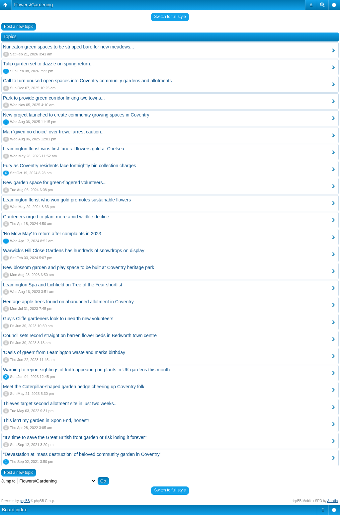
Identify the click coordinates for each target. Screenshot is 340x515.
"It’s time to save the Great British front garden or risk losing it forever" (74, 437)
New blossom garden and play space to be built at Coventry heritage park (78, 267)
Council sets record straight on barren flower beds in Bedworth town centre (80, 335)
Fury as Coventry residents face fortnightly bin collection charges (69, 165)
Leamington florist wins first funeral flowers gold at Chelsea (63, 148)
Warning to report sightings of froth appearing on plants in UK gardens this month (86, 369)
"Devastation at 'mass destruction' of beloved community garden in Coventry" (82, 454)
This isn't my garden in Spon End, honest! (46, 420)
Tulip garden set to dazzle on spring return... (48, 63)
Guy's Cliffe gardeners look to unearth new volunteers (58, 318)
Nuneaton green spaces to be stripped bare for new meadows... (68, 46)
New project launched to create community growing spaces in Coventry (76, 114)
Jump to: (9, 481)
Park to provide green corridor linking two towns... (54, 98)
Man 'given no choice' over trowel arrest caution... (54, 131)
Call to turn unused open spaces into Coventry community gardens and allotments (87, 80)
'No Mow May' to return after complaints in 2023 (52, 233)
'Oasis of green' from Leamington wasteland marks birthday (64, 352)
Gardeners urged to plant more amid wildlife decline (56, 216)
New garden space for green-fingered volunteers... (55, 182)
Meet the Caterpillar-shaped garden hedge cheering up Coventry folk (73, 386)
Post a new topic (18, 26)
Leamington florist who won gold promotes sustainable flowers (67, 199)
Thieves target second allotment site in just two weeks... (60, 403)
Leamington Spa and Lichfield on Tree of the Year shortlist (62, 284)
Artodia (332, 501)
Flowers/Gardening (33, 4)
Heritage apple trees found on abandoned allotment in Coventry (68, 301)
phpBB (25, 501)
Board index (14, 509)
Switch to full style (170, 16)
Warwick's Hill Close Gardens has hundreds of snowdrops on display (73, 250)
